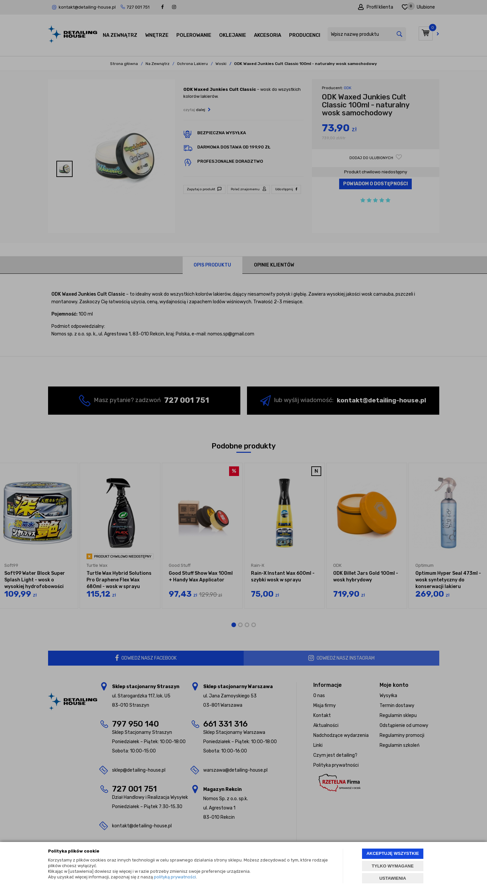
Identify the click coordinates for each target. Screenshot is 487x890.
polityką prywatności (175, 876)
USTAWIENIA (392, 878)
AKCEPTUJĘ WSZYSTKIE (392, 853)
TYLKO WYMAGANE (392, 865)
